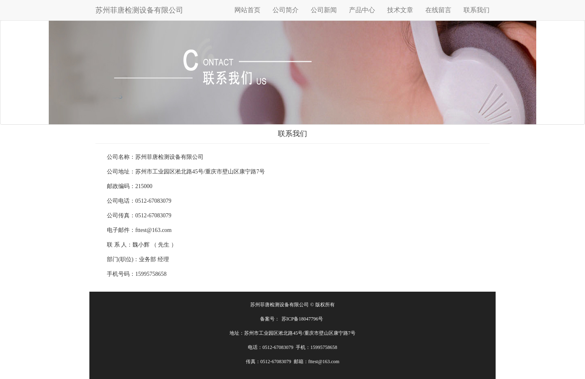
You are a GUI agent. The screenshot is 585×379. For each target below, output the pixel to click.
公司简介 (286, 9)
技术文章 (400, 9)
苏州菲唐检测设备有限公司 (139, 10)
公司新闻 (324, 9)
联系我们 (477, 9)
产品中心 (362, 9)
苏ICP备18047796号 (302, 319)
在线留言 (438, 9)
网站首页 (247, 9)
